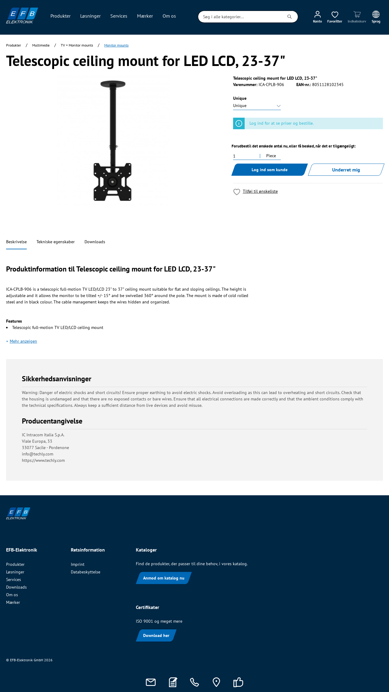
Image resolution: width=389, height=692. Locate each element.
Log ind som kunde (269, 169)
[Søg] (289, 17)
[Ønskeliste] (335, 16)
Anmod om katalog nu (163, 578)
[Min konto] (317, 16)
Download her (156, 635)
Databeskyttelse (85, 572)
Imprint (77, 564)
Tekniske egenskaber (55, 241)
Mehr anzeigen (23, 341)
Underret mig (346, 170)
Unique (239, 98)
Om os (12, 594)
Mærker (13, 602)
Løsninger (15, 572)
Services (13, 579)
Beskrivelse (16, 241)
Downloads (94, 241)
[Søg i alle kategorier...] (240, 17)
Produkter (15, 564)
